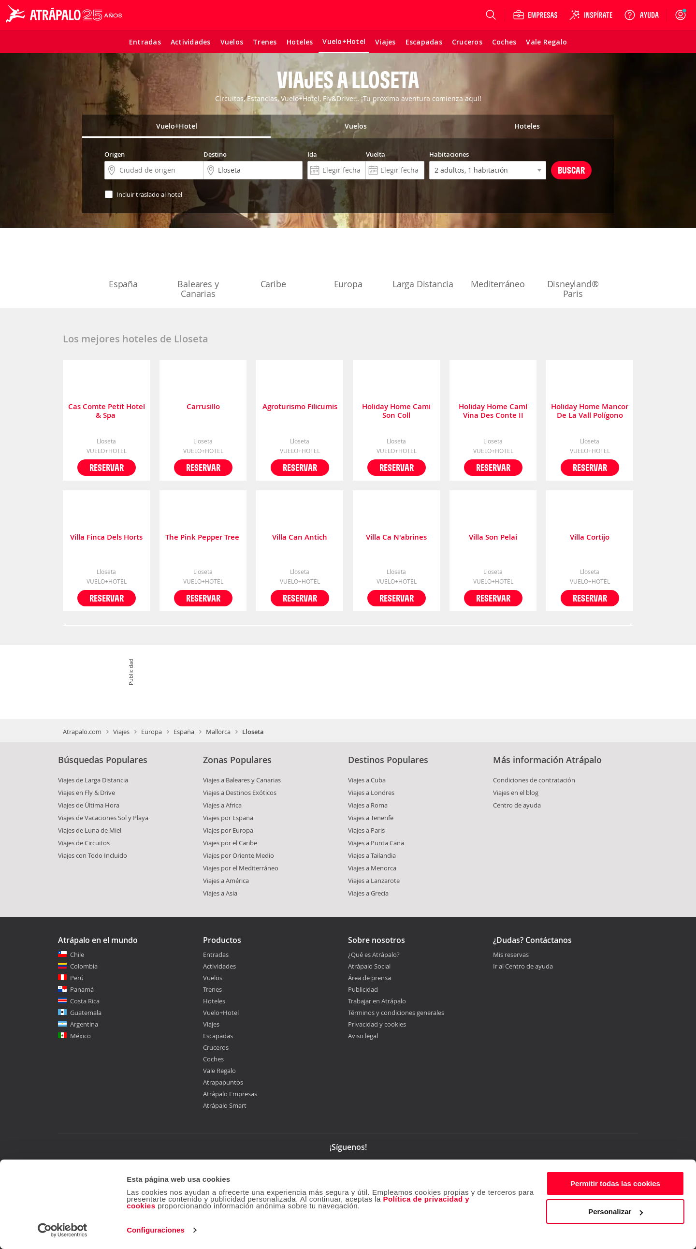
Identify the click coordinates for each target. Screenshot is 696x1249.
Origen (114, 154)
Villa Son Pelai (493, 537)
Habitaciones (449, 154)
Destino (215, 154)
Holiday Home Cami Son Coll (396, 411)
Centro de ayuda (517, 805)
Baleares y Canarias (198, 268)
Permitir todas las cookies (615, 1183)
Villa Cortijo (589, 537)
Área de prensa (369, 977)
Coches (213, 1059)
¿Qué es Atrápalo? (374, 954)
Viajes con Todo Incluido (92, 855)
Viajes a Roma (368, 805)
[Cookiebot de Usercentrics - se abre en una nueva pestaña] (62, 1230)
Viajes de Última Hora (88, 805)
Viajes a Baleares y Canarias (242, 780)
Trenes (212, 989)
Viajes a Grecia (368, 893)
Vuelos (212, 977)
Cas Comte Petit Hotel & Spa (106, 411)
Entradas (216, 954)
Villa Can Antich (299, 537)
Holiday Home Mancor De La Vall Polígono (589, 411)
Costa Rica (85, 1001)
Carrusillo (203, 406)
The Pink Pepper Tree (203, 537)
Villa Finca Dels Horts (106, 537)
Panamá (82, 989)
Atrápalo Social (369, 966)
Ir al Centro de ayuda (523, 966)
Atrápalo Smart (224, 1105)
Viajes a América (226, 880)
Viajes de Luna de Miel (89, 830)
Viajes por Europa (228, 830)
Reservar (106, 467)
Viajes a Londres (371, 792)
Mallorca (218, 731)
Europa (348, 264)
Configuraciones (156, 1230)
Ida (312, 154)
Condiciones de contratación (534, 780)
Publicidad (363, 989)
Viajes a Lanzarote (374, 880)
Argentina (84, 1024)
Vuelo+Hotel (221, 1012)
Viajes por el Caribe (230, 842)
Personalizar (615, 1211)
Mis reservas (511, 955)
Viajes (121, 731)
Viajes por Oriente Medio (238, 855)
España (123, 264)
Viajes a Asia (220, 893)
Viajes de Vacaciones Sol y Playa (103, 817)
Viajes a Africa (222, 805)
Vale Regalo (219, 1070)
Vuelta (375, 154)
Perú (77, 977)
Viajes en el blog (515, 792)
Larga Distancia (422, 264)
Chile (77, 954)
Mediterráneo (498, 264)
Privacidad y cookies (377, 1024)
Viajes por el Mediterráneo (240, 868)
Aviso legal (363, 1035)
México (80, 1035)
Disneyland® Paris (573, 268)
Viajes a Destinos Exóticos (239, 792)
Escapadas (218, 1035)
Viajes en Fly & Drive (86, 792)
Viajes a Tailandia (372, 855)
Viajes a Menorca (372, 868)
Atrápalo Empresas (230, 1093)
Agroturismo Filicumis (299, 406)
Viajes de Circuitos (84, 842)
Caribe (273, 264)
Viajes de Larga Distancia (93, 780)
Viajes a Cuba (367, 780)
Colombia (84, 966)
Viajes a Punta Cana (376, 842)
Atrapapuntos (223, 1082)
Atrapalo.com (82, 731)
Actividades (219, 966)
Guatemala (86, 1012)
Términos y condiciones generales (396, 1012)
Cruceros (216, 1047)
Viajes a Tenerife (370, 817)
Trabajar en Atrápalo (377, 1001)
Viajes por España (228, 817)
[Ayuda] (641, 15)
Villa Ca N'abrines (396, 537)
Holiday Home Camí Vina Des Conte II (493, 411)
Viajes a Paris (366, 830)
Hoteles (214, 1001)
